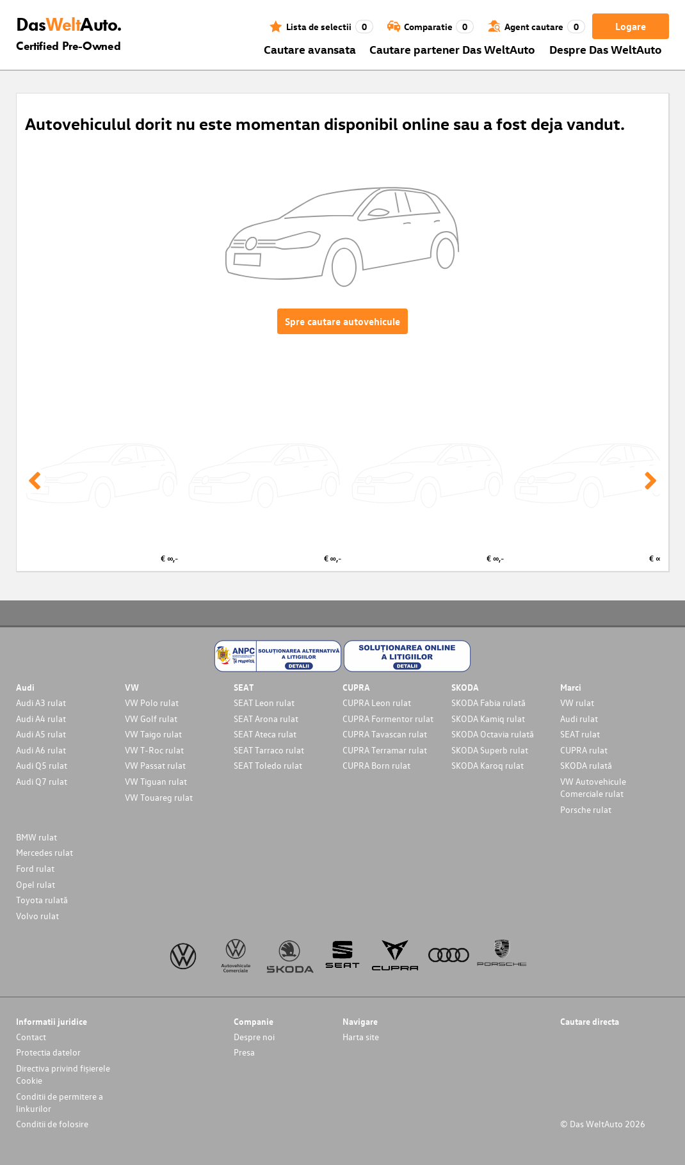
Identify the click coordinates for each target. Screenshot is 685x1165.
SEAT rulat (580, 734)
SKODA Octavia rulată (492, 734)
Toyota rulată (42, 900)
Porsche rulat (585, 809)
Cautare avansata (310, 49)
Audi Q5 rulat (41, 765)
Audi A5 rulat (41, 734)
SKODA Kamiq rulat (488, 718)
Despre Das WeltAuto (605, 49)
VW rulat (577, 702)
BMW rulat (36, 837)
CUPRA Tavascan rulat (384, 734)
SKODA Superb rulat (489, 750)
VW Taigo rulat (153, 734)
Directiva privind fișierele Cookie (63, 1074)
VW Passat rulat (155, 765)
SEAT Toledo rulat (268, 765)
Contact (31, 1037)
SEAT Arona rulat (266, 718)
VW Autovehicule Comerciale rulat (593, 787)
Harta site (360, 1037)
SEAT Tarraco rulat (269, 750)
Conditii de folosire (52, 1124)
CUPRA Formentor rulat (387, 718)
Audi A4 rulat (41, 718)
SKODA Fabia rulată (488, 702)
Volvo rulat (37, 916)
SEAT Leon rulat (264, 702)
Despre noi (254, 1037)
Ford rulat (35, 868)
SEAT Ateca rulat (265, 734)
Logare (630, 26)
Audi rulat (579, 718)
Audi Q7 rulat (41, 781)
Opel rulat (35, 884)
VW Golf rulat (151, 718)
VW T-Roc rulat (154, 750)
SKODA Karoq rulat (487, 765)
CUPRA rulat (584, 750)
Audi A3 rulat (41, 702)
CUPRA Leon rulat (376, 702)
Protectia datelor (48, 1052)
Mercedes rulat (44, 852)
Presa (244, 1052)
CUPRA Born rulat (376, 765)
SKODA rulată (586, 765)
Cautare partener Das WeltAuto (452, 49)
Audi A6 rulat (41, 750)
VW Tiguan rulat (156, 781)
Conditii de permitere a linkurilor (59, 1102)
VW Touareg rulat (159, 797)
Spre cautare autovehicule (342, 321)
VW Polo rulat (152, 702)
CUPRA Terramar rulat (384, 750)
